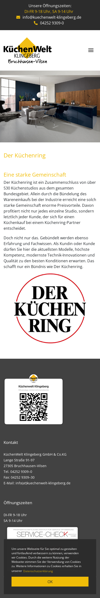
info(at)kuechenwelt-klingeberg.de (43, 483)
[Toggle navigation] (90, 50)
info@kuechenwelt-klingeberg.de (48, 17)
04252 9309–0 (21, 471)
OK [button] (50, 581)
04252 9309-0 (49, 23)
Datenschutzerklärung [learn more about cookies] (38, 571)
